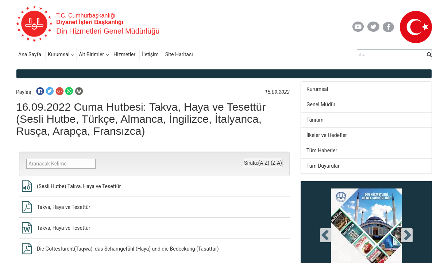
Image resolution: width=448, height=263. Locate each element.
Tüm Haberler (321, 150)
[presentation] (326, 235)
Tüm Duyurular (323, 166)
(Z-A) (276, 163)
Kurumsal (58, 54)
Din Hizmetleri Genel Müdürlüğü (107, 31)
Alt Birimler (91, 54)
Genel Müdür (320, 104)
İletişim (150, 54)
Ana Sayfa (29, 54)
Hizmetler (124, 54)
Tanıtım (315, 120)
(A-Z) (263, 163)
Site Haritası (179, 54)
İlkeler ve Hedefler (326, 135)
